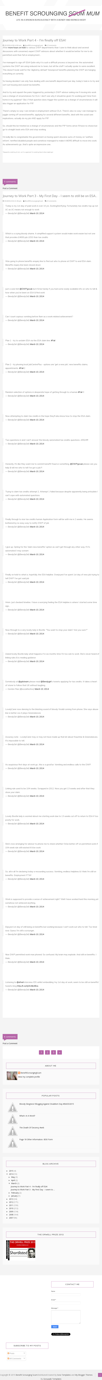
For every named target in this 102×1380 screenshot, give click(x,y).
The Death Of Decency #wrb (31, 1127)
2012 (11, 1202)
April (13, 1180)
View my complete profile (29, 1077)
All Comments (14, 1359)
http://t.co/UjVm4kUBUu (27, 986)
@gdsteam (23, 681)
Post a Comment (10, 188)
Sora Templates (64, 1375)
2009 (11, 1211)
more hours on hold (17, 47)
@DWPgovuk (26, 289)
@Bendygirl (46, 681)
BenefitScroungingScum (31, 1073)
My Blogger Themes (84, 1375)
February (15, 1193)
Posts (11, 1353)
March (14, 1183)
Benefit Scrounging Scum (26, 1375)
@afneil (20, 982)
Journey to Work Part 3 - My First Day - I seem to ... (33, 1189)
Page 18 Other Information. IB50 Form (36, 1139)
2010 (11, 1208)
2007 (11, 1218)
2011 (11, 1205)
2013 (11, 1199)
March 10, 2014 (37, 213)
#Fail (53, 340)
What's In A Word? (27, 1115)
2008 (11, 1214)
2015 (11, 1171)
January (14, 1196)
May (13, 1177)
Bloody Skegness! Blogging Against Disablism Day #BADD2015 (46, 1104)
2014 (11, 1174)
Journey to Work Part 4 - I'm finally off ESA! (29, 1186)
